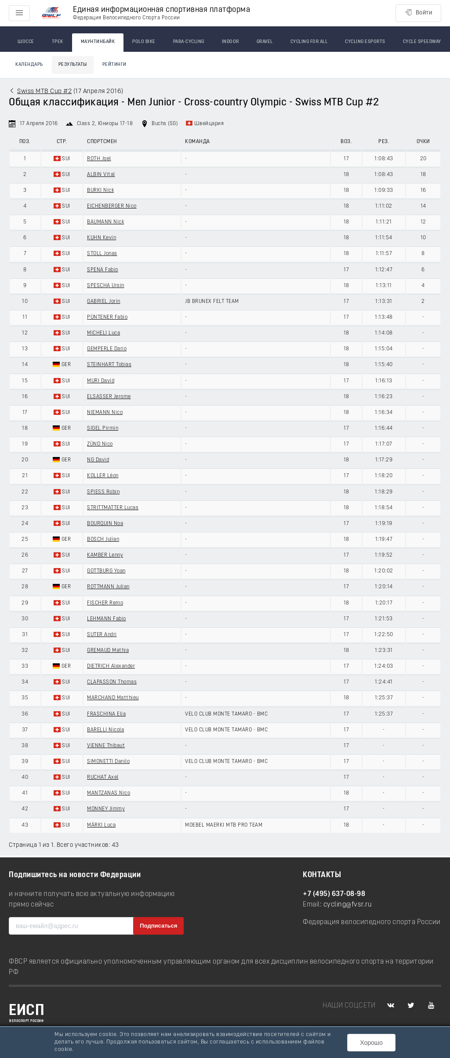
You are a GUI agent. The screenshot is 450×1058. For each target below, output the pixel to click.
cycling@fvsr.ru (347, 904)
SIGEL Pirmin (102, 428)
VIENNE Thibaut (106, 746)
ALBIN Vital (101, 174)
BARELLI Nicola (105, 730)
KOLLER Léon (103, 476)
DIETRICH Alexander (111, 666)
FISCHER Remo (105, 603)
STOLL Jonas (102, 253)
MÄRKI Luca (101, 825)
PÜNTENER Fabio (107, 317)
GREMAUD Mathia (108, 650)
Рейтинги (114, 64)
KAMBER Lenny (105, 555)
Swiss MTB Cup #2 (44, 91)
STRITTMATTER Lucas (112, 508)
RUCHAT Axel (103, 777)
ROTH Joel (99, 159)
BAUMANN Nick (105, 222)
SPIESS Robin (103, 492)
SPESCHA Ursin (105, 285)
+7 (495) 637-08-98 (334, 894)
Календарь (29, 64)
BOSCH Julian (103, 539)
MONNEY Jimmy (106, 809)
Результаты (72, 64)
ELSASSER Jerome (109, 396)
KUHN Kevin (101, 238)
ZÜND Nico (100, 444)
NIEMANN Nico (105, 412)
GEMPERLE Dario (107, 349)
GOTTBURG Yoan (106, 571)
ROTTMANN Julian (108, 587)
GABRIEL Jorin (103, 301)
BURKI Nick (100, 190)
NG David (98, 460)
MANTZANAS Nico (108, 793)
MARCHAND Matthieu (113, 698)
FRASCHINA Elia (106, 714)
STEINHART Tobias (109, 364)
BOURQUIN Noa (105, 523)
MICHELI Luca (103, 333)
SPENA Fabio (102, 270)
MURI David (100, 381)
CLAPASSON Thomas (112, 682)
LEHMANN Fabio (106, 619)
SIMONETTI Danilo (108, 761)
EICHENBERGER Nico (112, 206)
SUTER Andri (102, 634)
